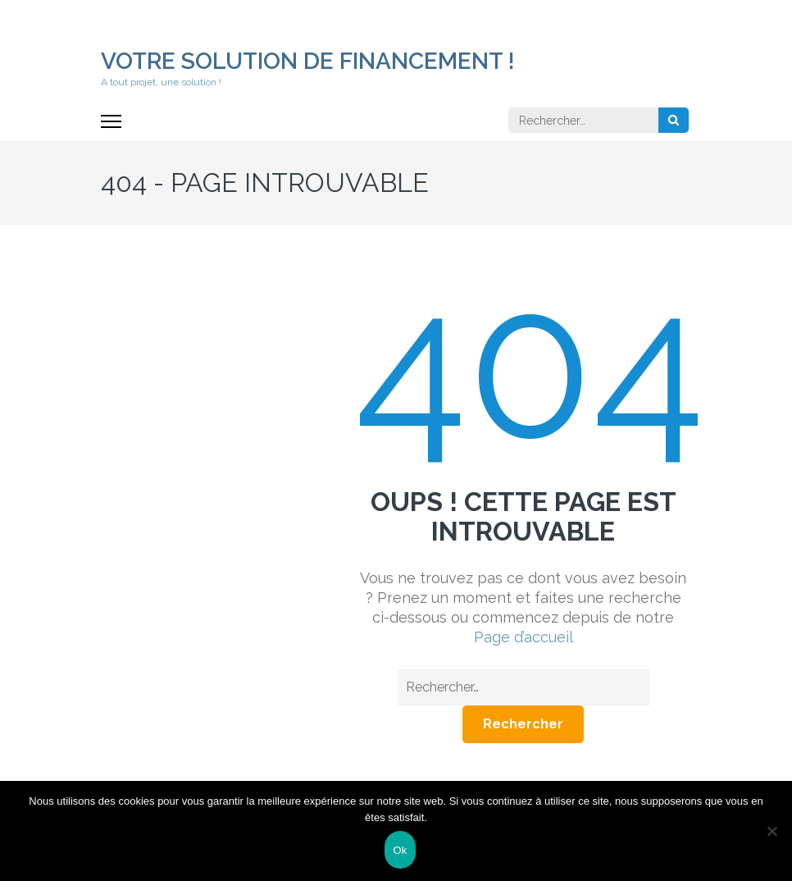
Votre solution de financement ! (308, 61)
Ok (400, 850)
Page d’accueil (523, 637)
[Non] (771, 831)
